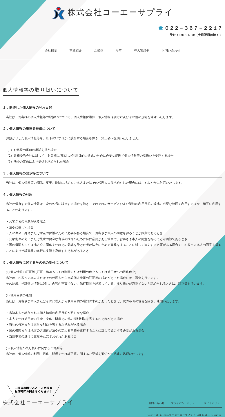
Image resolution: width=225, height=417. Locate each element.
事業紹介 (83, 49)
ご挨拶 (101, 49)
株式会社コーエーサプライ (120, 12)
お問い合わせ (159, 49)
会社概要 (63, 49)
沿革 (116, 49)
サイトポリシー (213, 400)
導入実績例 (134, 49)
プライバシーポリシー (184, 400)
